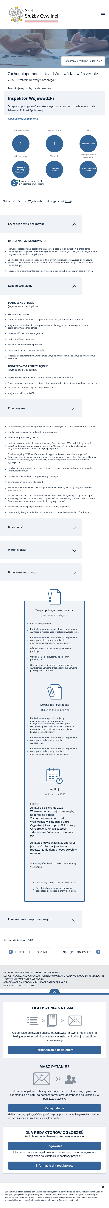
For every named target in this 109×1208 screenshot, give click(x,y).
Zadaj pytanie (54, 1105)
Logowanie (54, 1143)
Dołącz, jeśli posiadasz (54, 704)
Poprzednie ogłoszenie (31, 949)
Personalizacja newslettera (54, 1047)
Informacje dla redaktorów (54, 1162)
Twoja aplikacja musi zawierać (54, 610)
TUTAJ (69, 201)
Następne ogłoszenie (78, 949)
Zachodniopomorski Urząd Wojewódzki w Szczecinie (53, 73)
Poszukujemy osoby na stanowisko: (29, 88)
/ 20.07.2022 (83, 61)
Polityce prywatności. (68, 1200)
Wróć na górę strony (55, 988)
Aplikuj (54, 789)
